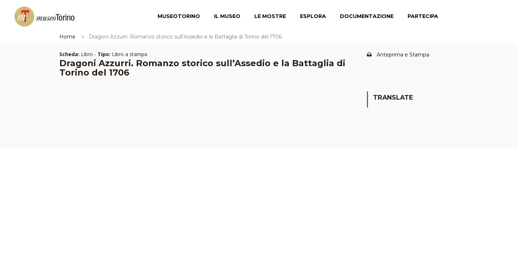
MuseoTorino (179, 16)
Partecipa (423, 16)
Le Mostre (270, 16)
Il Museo (227, 16)
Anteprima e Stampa (398, 54)
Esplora (313, 16)
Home (67, 36)
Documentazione (367, 16)
